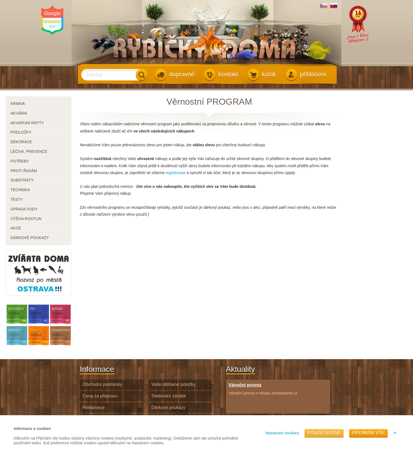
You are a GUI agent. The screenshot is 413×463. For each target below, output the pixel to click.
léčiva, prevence (28, 151)
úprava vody (23, 209)
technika (20, 190)
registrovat (175, 172)
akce (15, 228)
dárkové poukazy (29, 237)
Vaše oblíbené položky (173, 384)
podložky (20, 132)
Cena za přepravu (100, 396)
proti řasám (23, 171)
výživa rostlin (26, 218)
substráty (22, 180)
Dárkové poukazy (168, 407)
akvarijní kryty (27, 123)
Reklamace (94, 407)
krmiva (17, 103)
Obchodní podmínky (102, 384)
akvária (18, 113)
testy (16, 199)
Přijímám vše (368, 432)
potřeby (19, 161)
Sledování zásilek (168, 396)
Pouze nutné (324, 432)
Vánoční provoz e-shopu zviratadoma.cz (263, 388)
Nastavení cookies (282, 433)
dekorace (21, 142)
